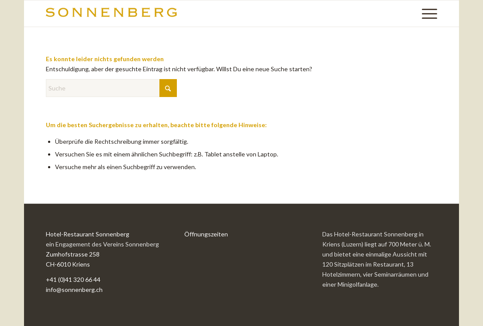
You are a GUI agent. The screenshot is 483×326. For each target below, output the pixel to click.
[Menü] (426, 13)
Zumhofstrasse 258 (73, 254)
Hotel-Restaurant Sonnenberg (87, 234)
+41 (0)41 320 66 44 (73, 279)
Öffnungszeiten (206, 234)
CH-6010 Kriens (68, 264)
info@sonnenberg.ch (74, 289)
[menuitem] (426, 13)
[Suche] (111, 88)
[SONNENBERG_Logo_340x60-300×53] (111, 13)
